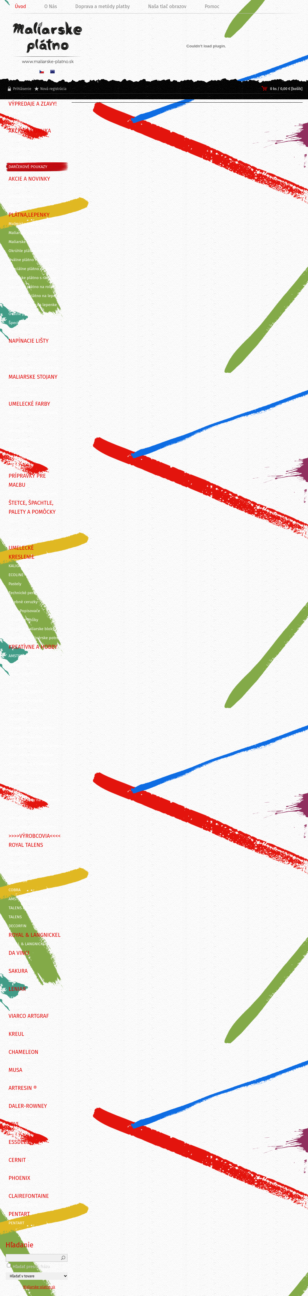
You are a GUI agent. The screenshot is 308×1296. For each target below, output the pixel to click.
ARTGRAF (17, 1025)
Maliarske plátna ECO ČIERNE (35, 241)
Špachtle (16, 530)
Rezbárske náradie (25, 737)
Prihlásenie (22, 89)
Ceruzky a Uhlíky (23, 620)
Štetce (14, 521)
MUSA (14, 1079)
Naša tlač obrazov (167, 6)
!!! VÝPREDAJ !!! (21, 121)
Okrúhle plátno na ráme (30, 250)
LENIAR (15, 998)
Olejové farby (21, 421)
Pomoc (212, 6)
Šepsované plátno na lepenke (35, 295)
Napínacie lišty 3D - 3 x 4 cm (34, 367)
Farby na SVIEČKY (24, 674)
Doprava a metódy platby (102, 6)
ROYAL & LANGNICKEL (28, 944)
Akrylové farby (21, 430)
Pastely (15, 584)
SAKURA (16, 980)
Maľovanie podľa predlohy (32, 827)
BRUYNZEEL (19, 863)
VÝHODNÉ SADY (22, 148)
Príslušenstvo (21, 331)
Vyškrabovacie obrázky (29, 782)
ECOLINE (16, 575)
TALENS (15, 917)
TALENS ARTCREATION (28, 908)
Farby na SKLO (21, 683)
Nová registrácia (53, 89)
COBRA (15, 890)
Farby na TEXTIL (23, 665)
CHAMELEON (20, 1061)
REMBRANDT (20, 872)
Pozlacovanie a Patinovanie (33, 764)
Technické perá (22, 593)
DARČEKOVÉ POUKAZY (28, 166)
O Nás (50, 6)
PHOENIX (17, 1187)
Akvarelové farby (24, 440)
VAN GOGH (18, 881)
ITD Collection (21, 1007)
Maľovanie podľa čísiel (29, 818)
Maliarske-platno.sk (39, 1287)
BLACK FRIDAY (21, 112)
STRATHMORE (21, 854)
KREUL (14, 1043)
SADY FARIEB (20, 157)
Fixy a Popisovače (24, 611)
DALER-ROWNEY (23, 1115)
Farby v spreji (21, 467)
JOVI (12, 1133)
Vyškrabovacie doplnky (29, 773)
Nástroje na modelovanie (31, 755)
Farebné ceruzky (23, 602)
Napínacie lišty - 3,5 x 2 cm (33, 358)
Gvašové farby (21, 449)
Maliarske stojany (24, 385)
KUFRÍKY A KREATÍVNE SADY (33, 412)
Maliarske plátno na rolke (32, 286)
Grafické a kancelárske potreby (36, 746)
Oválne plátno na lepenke (32, 313)
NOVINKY (17, 187)
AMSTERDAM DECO (25, 656)
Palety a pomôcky (24, 539)
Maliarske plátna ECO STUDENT (36, 232)
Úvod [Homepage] (20, 6)
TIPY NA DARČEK (23, 139)
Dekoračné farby (23, 710)
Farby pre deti (21, 458)
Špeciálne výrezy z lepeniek (33, 322)
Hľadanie (20, 1245)
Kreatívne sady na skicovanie (35, 800)
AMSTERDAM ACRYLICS (28, 899)
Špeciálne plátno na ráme (32, 268)
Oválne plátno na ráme (29, 259)
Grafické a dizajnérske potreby (36, 638)
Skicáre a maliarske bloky (32, 629)
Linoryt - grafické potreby (31, 728)
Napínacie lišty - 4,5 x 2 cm (33, 349)
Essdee (15, 1151)
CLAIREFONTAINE (24, 1205)
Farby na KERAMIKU (26, 692)
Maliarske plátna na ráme (32, 223)
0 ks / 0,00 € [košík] (286, 89)
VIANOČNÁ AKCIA (23, 196)
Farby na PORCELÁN (26, 701)
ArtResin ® (18, 1097)
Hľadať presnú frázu (31, 1266)
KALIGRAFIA (19, 566)
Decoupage (18, 719)
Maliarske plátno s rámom (32, 277)
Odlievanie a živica (25, 791)
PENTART (17, 1223)
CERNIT (15, 1169)
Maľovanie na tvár (25, 809)
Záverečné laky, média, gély (33, 494)
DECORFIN (18, 926)
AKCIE (14, 205)
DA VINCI (16, 962)
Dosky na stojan (23, 394)
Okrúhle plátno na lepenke (33, 304)
